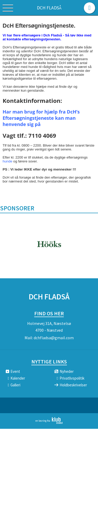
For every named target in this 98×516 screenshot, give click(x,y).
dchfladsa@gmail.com (54, 337)
